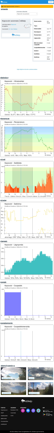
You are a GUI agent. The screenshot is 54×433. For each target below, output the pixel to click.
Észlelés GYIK (14, 410)
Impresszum (4, 410)
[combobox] (27, 13)
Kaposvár (13, 24)
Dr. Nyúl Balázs (13, 29)
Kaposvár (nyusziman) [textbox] (23, 14)
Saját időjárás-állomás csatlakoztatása (27, 69)
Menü (51, 1)
